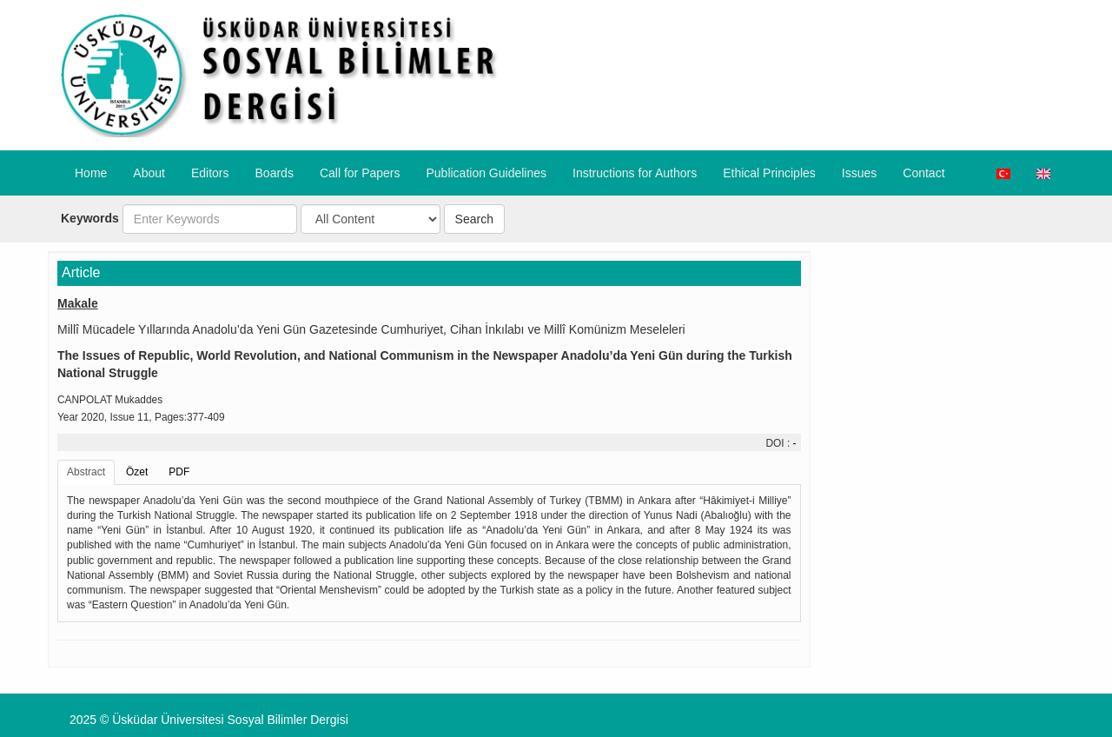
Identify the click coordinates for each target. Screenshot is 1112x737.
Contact (923, 173)
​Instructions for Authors (635, 173)
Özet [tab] (137, 472)
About (149, 173)
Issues (859, 173)
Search (474, 219)
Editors (210, 173)
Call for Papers (360, 173)
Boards (274, 173)
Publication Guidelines (486, 173)
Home (91, 173)
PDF (179, 472)
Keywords (90, 218)
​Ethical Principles (769, 173)
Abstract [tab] (86, 472)
